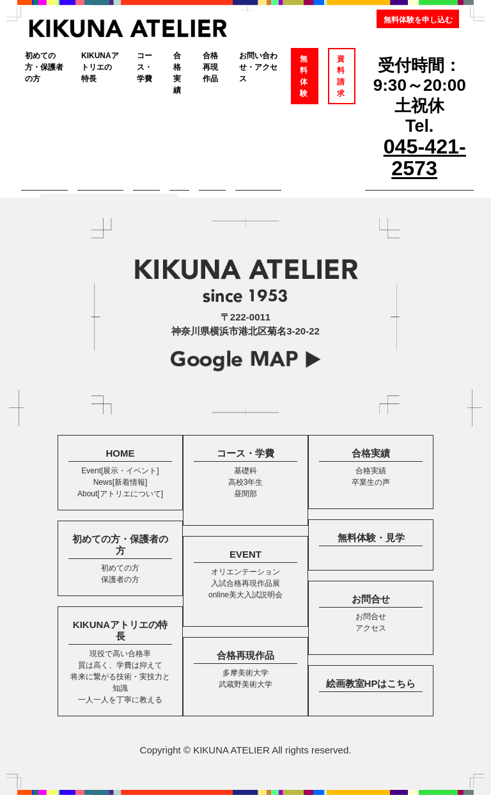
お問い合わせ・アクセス (258, 67)
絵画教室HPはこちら (371, 683)
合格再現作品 (210, 67)
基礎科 (245, 470)
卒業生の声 (371, 482)
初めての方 (120, 567)
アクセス (370, 628)
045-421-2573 (425, 157)
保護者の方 (120, 579)
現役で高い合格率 (120, 653)
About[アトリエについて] (120, 493)
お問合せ (371, 599)
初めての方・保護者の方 (44, 67)
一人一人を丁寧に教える (120, 699)
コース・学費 (144, 67)
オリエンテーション (245, 571)
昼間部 (245, 493)
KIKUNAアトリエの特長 (100, 67)
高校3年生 (245, 482)
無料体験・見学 (371, 537)
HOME (120, 453)
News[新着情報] (120, 482)
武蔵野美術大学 (245, 684)
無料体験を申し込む (418, 19)
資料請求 (341, 76)
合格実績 (177, 73)
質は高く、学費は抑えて (120, 665)
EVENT (245, 554)
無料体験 (304, 76)
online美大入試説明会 (245, 594)
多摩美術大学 (245, 672)
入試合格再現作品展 (245, 583)
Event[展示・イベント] (120, 470)
